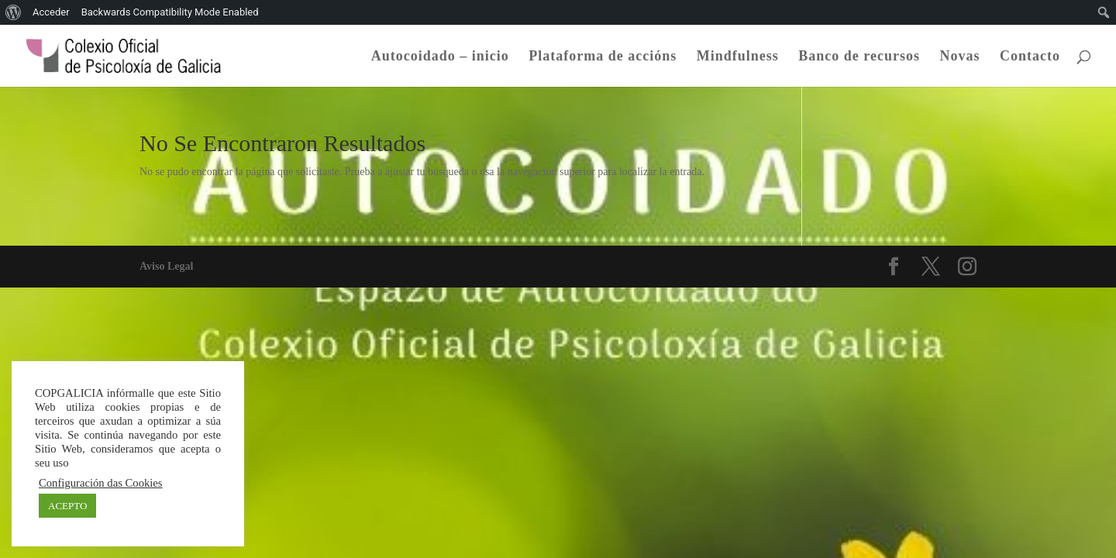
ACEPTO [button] (67, 506)
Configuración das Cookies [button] (101, 483)
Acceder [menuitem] (51, 12)
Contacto (1030, 57)
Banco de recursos (859, 57)
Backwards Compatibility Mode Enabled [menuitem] (170, 12)
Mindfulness (738, 57)
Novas (959, 57)
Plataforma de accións (603, 57)
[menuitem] (13, 12)
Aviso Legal (166, 266)
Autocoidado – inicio (440, 57)
